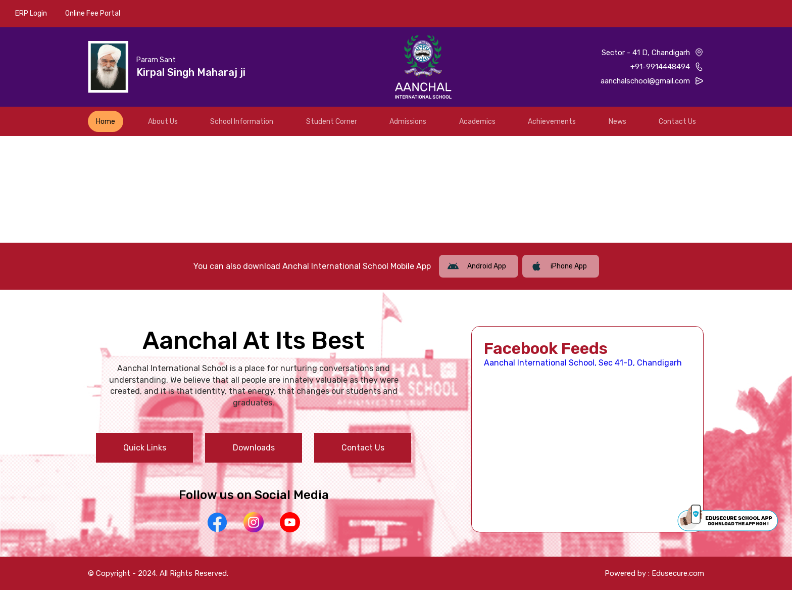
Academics (477, 121)
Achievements (552, 121)
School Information (241, 121)
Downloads (254, 447)
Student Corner (331, 121)
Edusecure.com (678, 573)
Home (105, 121)
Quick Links (144, 447)
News (617, 121)
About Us (163, 121)
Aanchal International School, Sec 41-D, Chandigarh (583, 363)
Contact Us (677, 121)
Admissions (407, 121)
